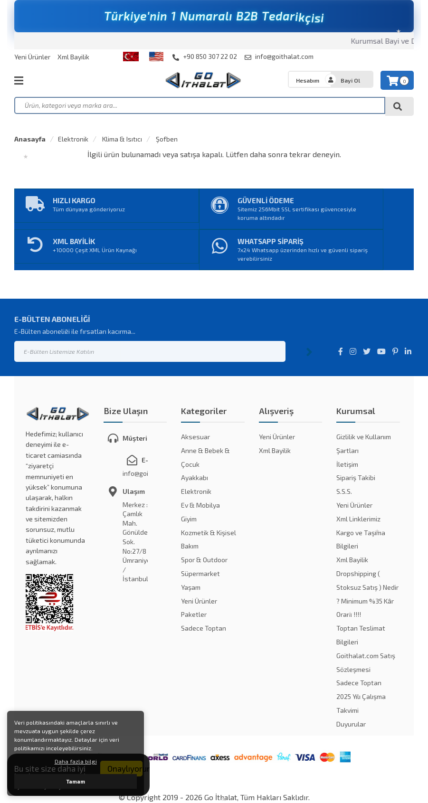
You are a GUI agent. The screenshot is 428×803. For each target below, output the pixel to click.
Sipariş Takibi (355, 477)
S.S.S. (344, 491)
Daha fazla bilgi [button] (76, 761)
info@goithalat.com (279, 56)
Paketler (194, 614)
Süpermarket (200, 573)
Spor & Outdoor (204, 560)
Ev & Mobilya (200, 505)
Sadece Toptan (203, 628)
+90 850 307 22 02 (204, 56)
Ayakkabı (194, 477)
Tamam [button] (76, 781)
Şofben (166, 139)
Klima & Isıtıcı (121, 139)
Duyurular (351, 724)
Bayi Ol (350, 80)
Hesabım (307, 80)
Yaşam (190, 587)
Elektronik (73, 139)
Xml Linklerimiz (358, 519)
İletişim (347, 464)
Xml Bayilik (73, 57)
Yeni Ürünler (32, 57)
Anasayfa (30, 139)
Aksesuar (195, 437)
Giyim (189, 519)
